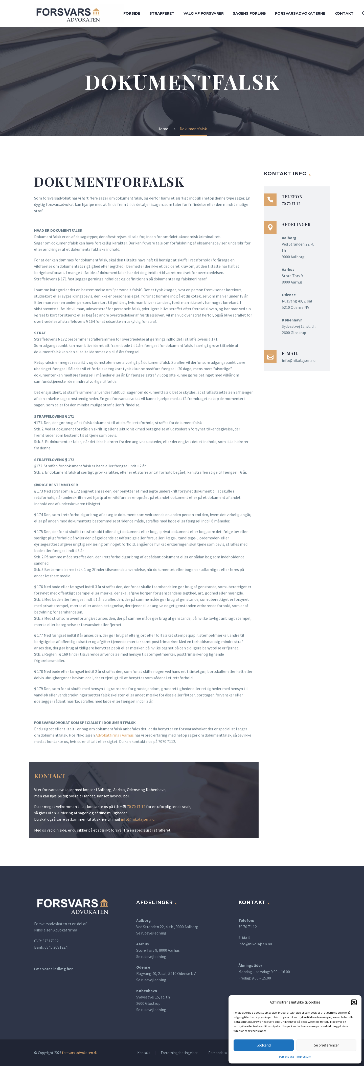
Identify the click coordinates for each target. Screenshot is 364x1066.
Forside (131, 13)
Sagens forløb (249, 13)
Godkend (264, 1045)
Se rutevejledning (151, 933)
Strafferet (161, 13)
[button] (353, 1002)
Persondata (286, 1056)
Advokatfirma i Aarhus (115, 735)
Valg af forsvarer (204, 13)
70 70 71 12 (136, 806)
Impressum (304, 1056)
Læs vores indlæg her (53, 968)
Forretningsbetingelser (179, 1053)
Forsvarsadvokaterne (300, 13)
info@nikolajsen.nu (137, 819)
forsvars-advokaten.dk (80, 1052)
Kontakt (344, 13)
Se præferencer (326, 1045)
